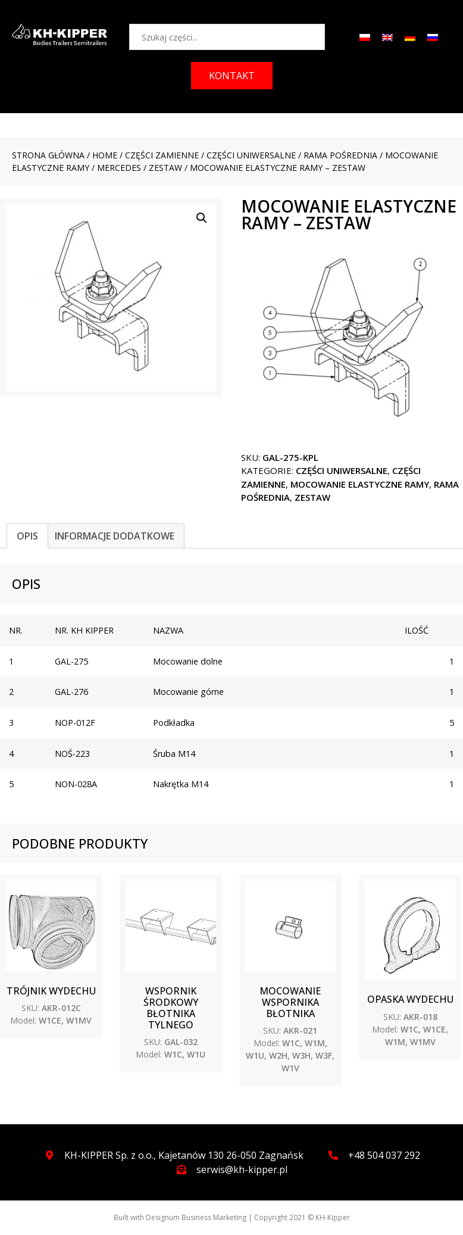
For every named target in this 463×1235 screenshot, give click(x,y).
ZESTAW (165, 167)
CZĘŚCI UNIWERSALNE (251, 155)
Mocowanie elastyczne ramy (359, 484)
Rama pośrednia (340, 155)
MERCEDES (119, 167)
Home (104, 155)
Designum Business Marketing (196, 1217)
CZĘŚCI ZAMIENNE (162, 155)
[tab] (27, 535)
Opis (27, 535)
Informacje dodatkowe (114, 535)
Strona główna (48, 155)
